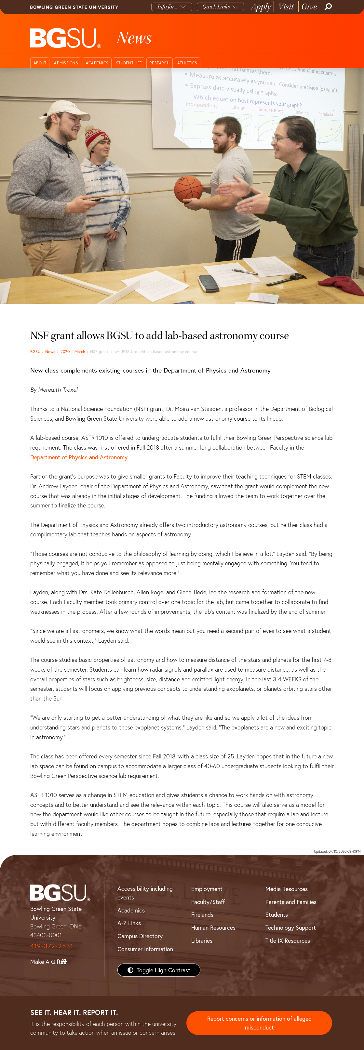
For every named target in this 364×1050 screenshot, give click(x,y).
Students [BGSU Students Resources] (276, 914)
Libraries (201, 940)
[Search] (327, 7)
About (40, 62)
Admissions (66, 62)
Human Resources (213, 927)
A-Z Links (129, 923)
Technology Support (290, 927)
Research (159, 62)
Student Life (129, 62)
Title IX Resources (287, 940)
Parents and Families (291, 902)
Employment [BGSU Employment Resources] (206, 889)
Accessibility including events (145, 893)
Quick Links (216, 6)
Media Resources (286, 889)
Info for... (167, 6)
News (50, 351)
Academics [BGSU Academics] (131, 910)
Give (309, 6)
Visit (286, 6)
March (79, 351)
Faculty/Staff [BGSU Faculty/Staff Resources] (208, 902)
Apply (261, 6)
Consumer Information (145, 949)
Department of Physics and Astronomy (79, 457)
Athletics (187, 62)
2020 (65, 351)
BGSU (35, 351)
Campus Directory (140, 936)
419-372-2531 (51, 945)
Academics (97, 62)
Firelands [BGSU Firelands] (202, 914)
